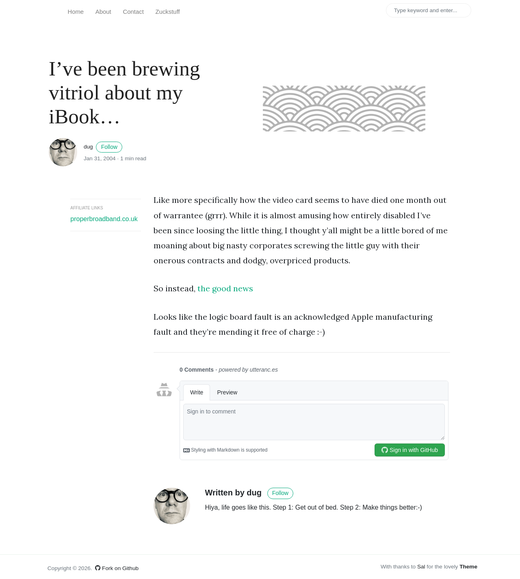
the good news (225, 288)
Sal (421, 567)
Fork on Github (117, 568)
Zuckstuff (168, 12)
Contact (133, 12)
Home (75, 12)
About (103, 12)
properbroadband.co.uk (103, 218)
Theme (468, 567)
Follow (109, 147)
